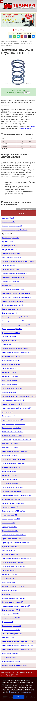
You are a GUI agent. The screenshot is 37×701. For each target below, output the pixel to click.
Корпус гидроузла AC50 (9, 527)
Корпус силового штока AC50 (11, 539)
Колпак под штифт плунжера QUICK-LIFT (15, 317)
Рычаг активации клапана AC (11, 257)
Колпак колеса (7, 345)
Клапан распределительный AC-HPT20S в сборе (18, 261)
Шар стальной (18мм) (9, 337)
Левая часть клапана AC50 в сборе (13, 511)
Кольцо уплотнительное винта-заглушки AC (16, 297)
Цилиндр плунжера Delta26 (11, 661)
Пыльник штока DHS (8, 416)
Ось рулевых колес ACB (9, 475)
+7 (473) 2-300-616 (15, 674)
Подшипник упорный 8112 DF (11, 428)
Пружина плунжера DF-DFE (11, 360)
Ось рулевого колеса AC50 (10, 507)
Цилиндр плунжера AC (9, 313)
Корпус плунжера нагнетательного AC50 (15, 543)
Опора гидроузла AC (8, 246)
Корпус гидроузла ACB (9, 479)
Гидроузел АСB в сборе (9, 455)
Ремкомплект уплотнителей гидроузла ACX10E (17, 646)
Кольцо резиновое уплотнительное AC (14, 273)
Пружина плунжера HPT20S (11, 630)
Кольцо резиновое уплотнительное (13, 424)
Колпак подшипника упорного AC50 (14, 535)
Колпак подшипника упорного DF (13, 388)
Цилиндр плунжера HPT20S (11, 610)
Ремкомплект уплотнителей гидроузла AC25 (16, 353)
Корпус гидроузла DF (9, 368)
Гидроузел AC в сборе (9, 218)
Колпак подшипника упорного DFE (13, 566)
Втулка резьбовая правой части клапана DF (16, 408)
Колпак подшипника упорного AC (13, 321)
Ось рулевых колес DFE (9, 574)
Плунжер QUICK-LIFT (8, 242)
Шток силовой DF (7, 412)
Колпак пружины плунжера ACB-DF (13, 459)
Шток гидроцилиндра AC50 (11, 519)
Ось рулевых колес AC (9, 250)
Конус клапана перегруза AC (11, 309)
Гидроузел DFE (6, 594)
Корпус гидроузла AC (9, 265)
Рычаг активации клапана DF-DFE (13, 400)
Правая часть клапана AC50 (11, 554)
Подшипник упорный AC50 (10, 547)
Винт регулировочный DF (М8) (12, 404)
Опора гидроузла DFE (9, 582)
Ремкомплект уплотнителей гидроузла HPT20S (17, 642)
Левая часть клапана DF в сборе (12, 432)
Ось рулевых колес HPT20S (11, 618)
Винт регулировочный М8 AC (11, 253)
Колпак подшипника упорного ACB (13, 487)
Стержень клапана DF (9, 392)
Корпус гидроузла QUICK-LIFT (11, 269)
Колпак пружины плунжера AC (12, 226)
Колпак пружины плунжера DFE (12, 562)
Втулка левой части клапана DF (12, 420)
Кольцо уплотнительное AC (11, 281)
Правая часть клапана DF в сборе (13, 436)
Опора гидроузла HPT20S (10, 614)
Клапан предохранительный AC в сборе (15, 349)
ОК (18, 697)
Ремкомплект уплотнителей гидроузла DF (16, 452)
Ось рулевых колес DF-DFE (10, 376)
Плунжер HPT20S (7, 622)
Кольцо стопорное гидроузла (11, 491)
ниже (33, 126)
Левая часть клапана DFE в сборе (13, 586)
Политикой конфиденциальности (21, 692)
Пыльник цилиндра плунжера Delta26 (14, 665)
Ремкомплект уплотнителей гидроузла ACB (16, 495)
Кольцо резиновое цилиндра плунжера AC (16, 325)
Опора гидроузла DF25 (9, 384)
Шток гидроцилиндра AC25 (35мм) (13, 289)
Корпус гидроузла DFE (9, 570)
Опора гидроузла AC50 (9, 515)
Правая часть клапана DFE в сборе (13, 598)
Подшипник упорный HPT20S (11, 626)
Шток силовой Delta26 (9, 657)
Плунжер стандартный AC (10, 238)
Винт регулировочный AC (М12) (12, 301)
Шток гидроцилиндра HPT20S (12, 634)
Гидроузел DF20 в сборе (10, 444)
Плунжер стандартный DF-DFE (12, 357)
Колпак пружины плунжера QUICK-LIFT (15, 230)
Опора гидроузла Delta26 (10, 653)
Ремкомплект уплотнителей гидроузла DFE (16, 606)
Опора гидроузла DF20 (9, 380)
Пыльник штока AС (8, 285)
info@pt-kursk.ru (11, 676)
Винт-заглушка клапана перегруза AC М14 (16, 293)
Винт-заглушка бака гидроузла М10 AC (15, 277)
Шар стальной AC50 (8, 523)
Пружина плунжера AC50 (10, 531)
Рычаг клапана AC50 (8, 550)
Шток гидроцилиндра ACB (10, 483)
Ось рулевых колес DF (9, 372)
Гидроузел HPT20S (8, 638)
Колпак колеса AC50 (8, 222)
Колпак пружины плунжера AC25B (13, 463)
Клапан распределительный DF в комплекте (16, 440)
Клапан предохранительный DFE (12, 602)
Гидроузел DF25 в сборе (10, 448)
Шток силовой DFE (8, 578)
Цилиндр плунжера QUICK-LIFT (12, 329)
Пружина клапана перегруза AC (12, 305)
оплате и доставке (24, 128)
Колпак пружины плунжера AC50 (13, 503)
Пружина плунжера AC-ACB (11, 333)
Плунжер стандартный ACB (11, 467)
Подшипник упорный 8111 (10, 341)
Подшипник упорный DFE (10, 590)
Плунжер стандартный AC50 (11, 499)
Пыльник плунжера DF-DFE (11, 364)
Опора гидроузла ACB (9, 471)
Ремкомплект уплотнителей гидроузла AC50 (16, 558)
